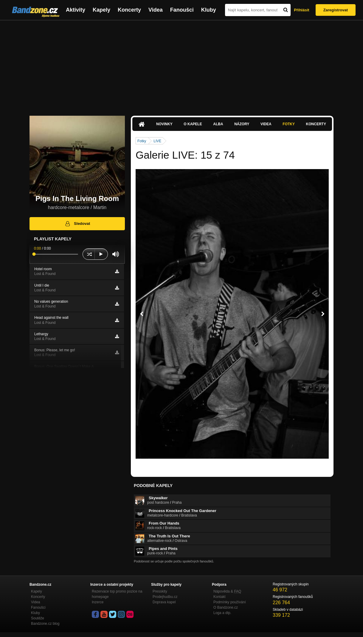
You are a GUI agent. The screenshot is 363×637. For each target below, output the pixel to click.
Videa (155, 10)
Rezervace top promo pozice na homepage (117, 594)
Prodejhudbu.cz (165, 597)
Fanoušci (182, 10)
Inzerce (97, 602)
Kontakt (219, 597)
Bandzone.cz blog (45, 623)
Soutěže (37, 618)
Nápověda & (227, 591)
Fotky (289, 124)
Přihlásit (301, 10)
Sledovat (77, 223)
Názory (241, 124)
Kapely (101, 10)
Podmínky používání (229, 602)
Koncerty (129, 10)
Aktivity (75, 10)
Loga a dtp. (222, 613)
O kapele (193, 124)
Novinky (164, 124)
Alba (218, 124)
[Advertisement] (181, 65)
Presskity (160, 591)
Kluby (208, 10)
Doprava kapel (164, 602)
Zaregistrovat (335, 10)
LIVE (157, 141)
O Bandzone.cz (225, 607)
